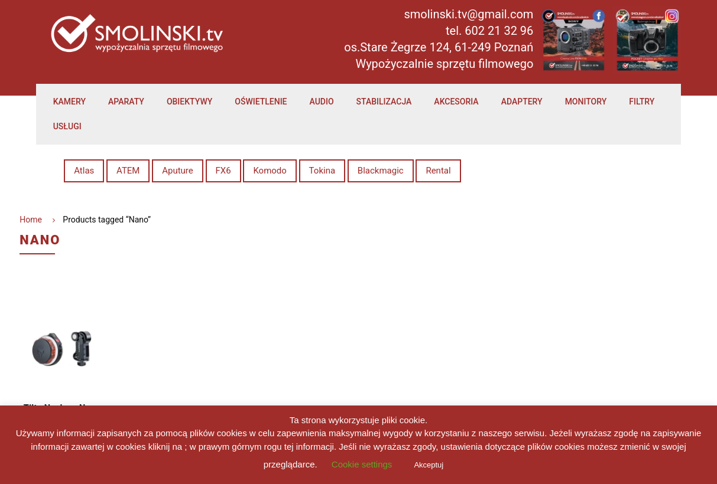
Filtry (641, 101)
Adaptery (522, 101)
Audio (322, 101)
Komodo (270, 170)
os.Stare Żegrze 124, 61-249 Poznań (438, 47)
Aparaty (126, 101)
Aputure (177, 170)
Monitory (586, 101)
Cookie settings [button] (362, 464)
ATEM (127, 170)
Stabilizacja (384, 101)
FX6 (223, 170)
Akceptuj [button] (428, 464)
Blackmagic (381, 170)
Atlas (84, 170)
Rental (438, 170)
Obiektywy (189, 101)
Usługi (67, 126)
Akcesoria (456, 101)
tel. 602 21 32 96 (489, 31)
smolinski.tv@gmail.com (468, 14)
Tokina (322, 170)
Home (31, 219)
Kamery (69, 101)
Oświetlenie (261, 101)
